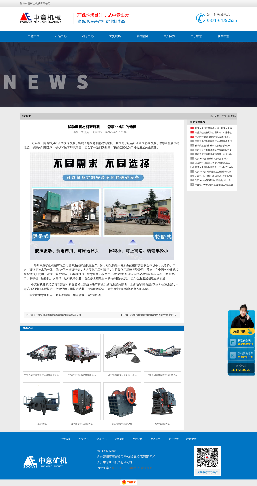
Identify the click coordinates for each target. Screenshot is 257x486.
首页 (224, 116)
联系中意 (223, 36)
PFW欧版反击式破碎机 (82, 424)
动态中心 (88, 36)
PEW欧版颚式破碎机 (122, 424)
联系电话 (241, 367)
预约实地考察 (246, 355)
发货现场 (115, 36)
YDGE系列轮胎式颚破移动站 (82, 375)
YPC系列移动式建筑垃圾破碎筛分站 (41, 375)
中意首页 (33, 36)
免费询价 (240, 331)
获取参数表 (246, 342)
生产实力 (169, 36)
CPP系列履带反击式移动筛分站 (162, 375)
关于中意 (196, 36)
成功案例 (142, 36)
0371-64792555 (222, 20)
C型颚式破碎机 (162, 424)
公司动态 (26, 116)
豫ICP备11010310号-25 (126, 468)
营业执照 (146, 468)
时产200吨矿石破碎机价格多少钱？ (212, 158)
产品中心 (61, 36)
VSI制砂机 (41, 424)
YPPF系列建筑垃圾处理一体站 (122, 375)
